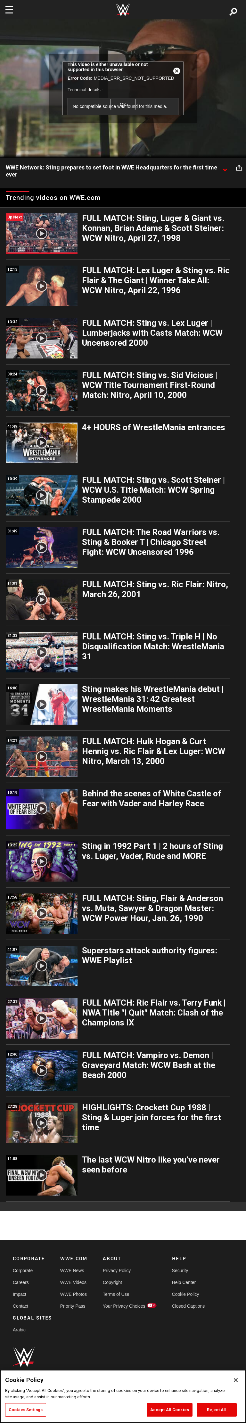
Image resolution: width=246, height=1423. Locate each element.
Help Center (184, 1282)
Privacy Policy (117, 1270)
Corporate (23, 1270)
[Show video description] (225, 168)
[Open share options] (239, 168)
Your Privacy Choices (124, 1306)
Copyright (112, 1282)
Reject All (216, 1409)
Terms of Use (116, 1294)
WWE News (72, 1270)
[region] (123, 1396)
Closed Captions (188, 1306)
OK (123, 104)
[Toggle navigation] (9, 10)
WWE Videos (73, 1282)
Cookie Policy (185, 1294)
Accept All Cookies (169, 1409)
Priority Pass (73, 1306)
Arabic (19, 1329)
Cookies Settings (26, 1409)
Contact (20, 1306)
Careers (21, 1282)
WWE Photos (73, 1294)
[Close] (236, 1380)
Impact (19, 1294)
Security (180, 1270)
